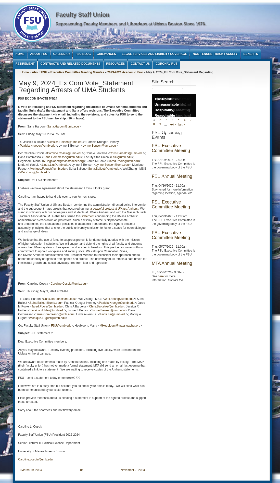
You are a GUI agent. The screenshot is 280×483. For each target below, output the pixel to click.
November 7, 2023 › (134, 470)
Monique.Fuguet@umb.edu (48, 168)
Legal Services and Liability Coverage (154, 54)
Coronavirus (167, 63)
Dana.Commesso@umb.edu (62, 157)
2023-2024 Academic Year (125, 72)
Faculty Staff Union (83, 14)
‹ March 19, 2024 (31, 470)
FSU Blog (83, 54)
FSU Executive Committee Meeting (171, 204)
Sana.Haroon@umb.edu (63, 126)
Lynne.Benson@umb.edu (99, 145)
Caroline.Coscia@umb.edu (64, 153)
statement (87, 216)
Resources (115, 63)
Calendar (61, 54)
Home (19, 54)
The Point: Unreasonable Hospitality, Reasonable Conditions (166, 110)
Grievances (106, 54)
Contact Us (140, 63)
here (161, 276)
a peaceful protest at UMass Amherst (114, 208)
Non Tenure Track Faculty (215, 54)
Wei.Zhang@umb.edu (34, 172)
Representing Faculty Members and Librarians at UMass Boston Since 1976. (131, 24)
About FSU (38, 54)
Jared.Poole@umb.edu (124, 161)
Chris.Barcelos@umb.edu (126, 153)
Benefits (250, 54)
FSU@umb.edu (121, 157)
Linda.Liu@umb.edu (55, 164)
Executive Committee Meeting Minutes (77, 72)
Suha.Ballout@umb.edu (103, 168)
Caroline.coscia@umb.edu (35, 459)
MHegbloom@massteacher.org (63, 161)
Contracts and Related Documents (70, 63)
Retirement (25, 63)
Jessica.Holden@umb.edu (66, 142)
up (81, 470)
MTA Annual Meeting (172, 263)
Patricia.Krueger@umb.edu (37, 145)
